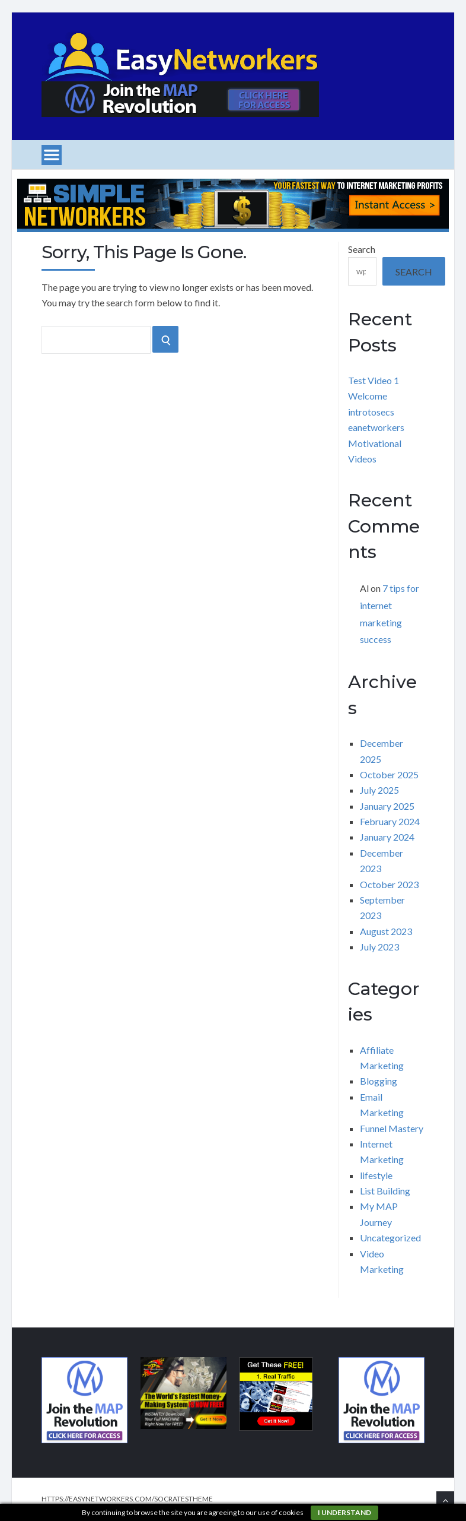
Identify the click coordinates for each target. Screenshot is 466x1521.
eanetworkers (376, 427)
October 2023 (389, 884)
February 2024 (390, 821)
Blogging (378, 1080)
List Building (385, 1190)
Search (361, 249)
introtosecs (371, 411)
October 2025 (389, 774)
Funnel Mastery (391, 1128)
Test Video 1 (373, 380)
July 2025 (379, 790)
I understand (344, 1512)
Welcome (367, 395)
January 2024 (387, 836)
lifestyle (376, 1175)
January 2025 (387, 806)
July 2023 (379, 946)
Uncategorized (390, 1237)
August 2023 (386, 931)
